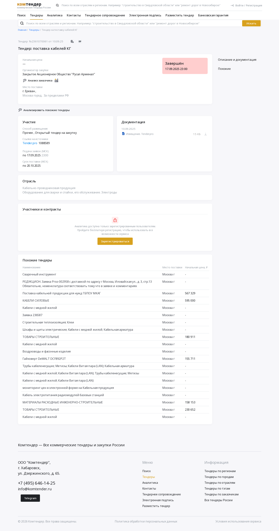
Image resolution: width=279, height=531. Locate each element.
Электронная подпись (145, 15)
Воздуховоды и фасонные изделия (47, 354)
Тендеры (36, 15)
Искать (251, 26)
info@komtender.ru (35, 491)
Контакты (74, 15)
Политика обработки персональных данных (146, 524)
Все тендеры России (218, 503)
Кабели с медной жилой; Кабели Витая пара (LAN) (58, 384)
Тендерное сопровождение (105, 15)
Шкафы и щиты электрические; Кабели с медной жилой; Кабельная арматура (78, 333)
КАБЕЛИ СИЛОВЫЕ (36, 304)
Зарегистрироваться (115, 244)
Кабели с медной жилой (40, 311)
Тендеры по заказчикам (221, 497)
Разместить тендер (179, 15)
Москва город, (33, 98)
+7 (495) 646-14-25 (36, 486)
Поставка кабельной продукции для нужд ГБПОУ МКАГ (62, 296)
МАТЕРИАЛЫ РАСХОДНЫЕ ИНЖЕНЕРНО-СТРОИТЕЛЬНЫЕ (63, 405)
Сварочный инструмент (39, 277)
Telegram (30, 501)
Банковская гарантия (213, 15)
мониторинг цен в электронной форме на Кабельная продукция (68, 391)
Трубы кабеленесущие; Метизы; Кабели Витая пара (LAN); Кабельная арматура (78, 369)
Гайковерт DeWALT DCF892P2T (44, 362)
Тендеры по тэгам (217, 491)
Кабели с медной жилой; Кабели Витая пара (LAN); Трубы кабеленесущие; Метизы (81, 376)
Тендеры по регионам (220, 474)
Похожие (224, 72)
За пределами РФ (56, 98)
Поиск (21, 15)
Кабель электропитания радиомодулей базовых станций (63, 398)
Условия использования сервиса (238, 524)
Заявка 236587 (32, 318)
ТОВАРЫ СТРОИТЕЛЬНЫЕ (41, 340)
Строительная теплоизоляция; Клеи (48, 325)
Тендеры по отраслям (219, 486)
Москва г (168, 277)
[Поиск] (57, 5)
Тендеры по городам (219, 480)
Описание (237, 63)
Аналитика (54, 15)
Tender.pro (30, 146)
